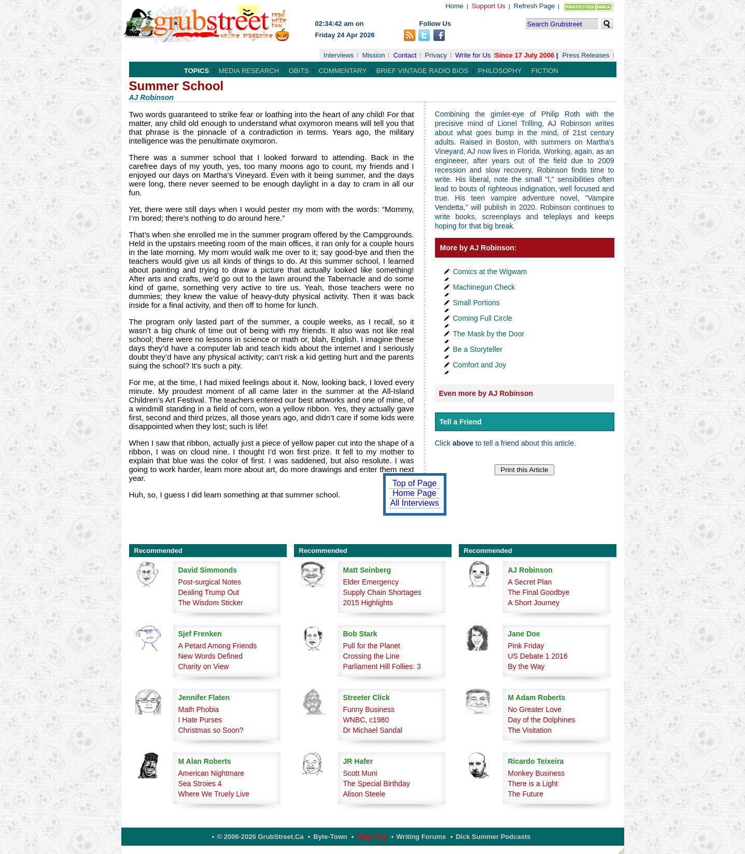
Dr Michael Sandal (372, 730)
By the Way (526, 666)
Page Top (372, 837)
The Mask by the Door (489, 334)
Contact (404, 55)
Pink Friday (526, 646)
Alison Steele (364, 794)
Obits (299, 71)
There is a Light (533, 783)
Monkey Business (536, 773)
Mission (373, 55)
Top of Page (414, 483)
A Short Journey (534, 603)
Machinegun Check (484, 287)
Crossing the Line (371, 656)
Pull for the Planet (372, 646)
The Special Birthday (376, 783)
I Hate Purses (200, 720)
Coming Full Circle (482, 318)
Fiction (544, 71)
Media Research (249, 71)
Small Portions (476, 302)
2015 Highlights (368, 603)
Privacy (436, 55)
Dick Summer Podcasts (493, 837)
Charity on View (203, 666)
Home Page (414, 493)
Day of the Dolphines (541, 720)
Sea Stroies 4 (200, 783)
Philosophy (500, 71)
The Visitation (530, 730)
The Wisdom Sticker (210, 603)
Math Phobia (198, 709)
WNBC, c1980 (366, 720)
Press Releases (585, 55)
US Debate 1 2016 (538, 656)
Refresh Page (534, 6)
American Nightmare (211, 773)
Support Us (488, 6)
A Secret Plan (530, 582)
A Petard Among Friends (217, 646)
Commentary (342, 71)
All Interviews (414, 503)
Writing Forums (421, 837)
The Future (525, 794)
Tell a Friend (461, 422)
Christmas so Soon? (211, 730)
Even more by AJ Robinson (486, 393)
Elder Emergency (371, 582)
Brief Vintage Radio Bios (422, 71)
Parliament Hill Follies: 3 (382, 666)
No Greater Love (535, 709)
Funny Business (369, 709)
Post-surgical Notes (209, 582)
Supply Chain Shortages (382, 592)
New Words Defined (210, 656)
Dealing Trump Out (209, 592)
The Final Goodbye (539, 592)
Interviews (339, 55)
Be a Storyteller (478, 349)
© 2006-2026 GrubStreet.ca (260, 837)
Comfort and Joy (480, 365)
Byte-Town (330, 837)
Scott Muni (360, 773)
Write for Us (472, 55)
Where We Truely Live (213, 794)
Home (454, 6)
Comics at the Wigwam (490, 271)
